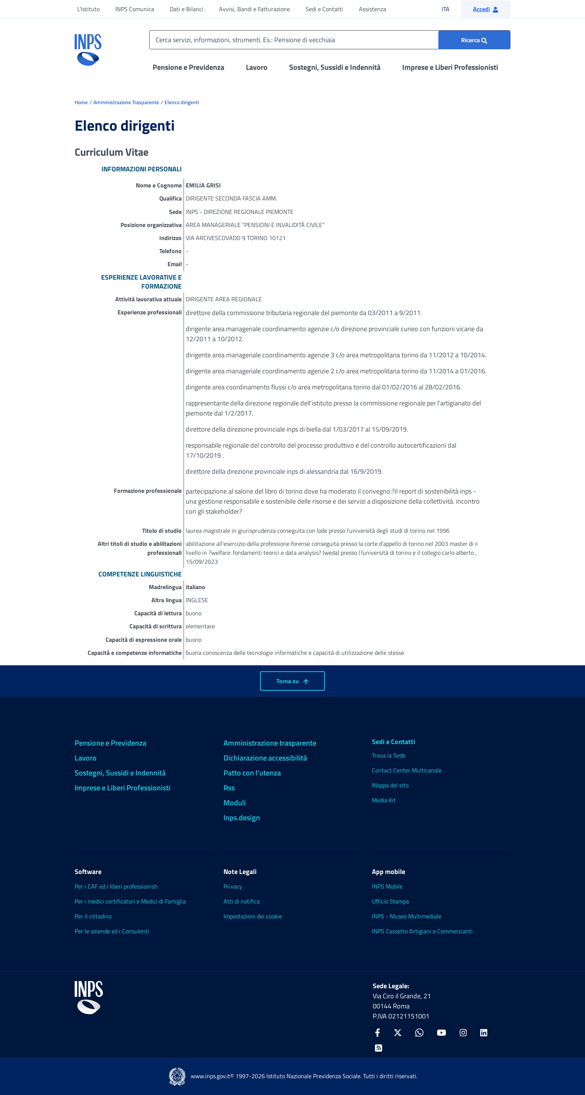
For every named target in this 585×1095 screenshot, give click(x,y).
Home (81, 102)
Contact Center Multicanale (407, 770)
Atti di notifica (241, 901)
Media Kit (384, 800)
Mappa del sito (390, 785)
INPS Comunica (134, 8)
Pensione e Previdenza (188, 67)
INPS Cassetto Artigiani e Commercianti (422, 931)
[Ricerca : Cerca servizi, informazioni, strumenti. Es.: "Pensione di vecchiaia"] (474, 40)
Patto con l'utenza (252, 772)
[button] (485, 9)
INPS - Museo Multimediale (406, 916)
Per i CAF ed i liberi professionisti (116, 886)
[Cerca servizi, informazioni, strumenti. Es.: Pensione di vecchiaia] (330, 40)
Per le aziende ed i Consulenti (112, 931)
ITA (450, 8)
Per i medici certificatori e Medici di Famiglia (130, 901)
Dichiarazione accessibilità (265, 757)
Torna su (292, 680)
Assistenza (372, 8)
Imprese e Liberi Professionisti (450, 67)
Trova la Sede (389, 755)
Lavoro (257, 67)
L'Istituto (88, 8)
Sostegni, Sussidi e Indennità (335, 67)
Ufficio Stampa (390, 901)
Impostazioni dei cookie (252, 916)
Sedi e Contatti (324, 8)
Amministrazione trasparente (269, 743)
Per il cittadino (93, 916)
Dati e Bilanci (186, 8)
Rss (229, 787)
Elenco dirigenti (182, 102)
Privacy (232, 886)
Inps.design (241, 817)
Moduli (234, 802)
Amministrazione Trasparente (126, 102)
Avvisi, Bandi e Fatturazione (254, 8)
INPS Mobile (387, 886)
